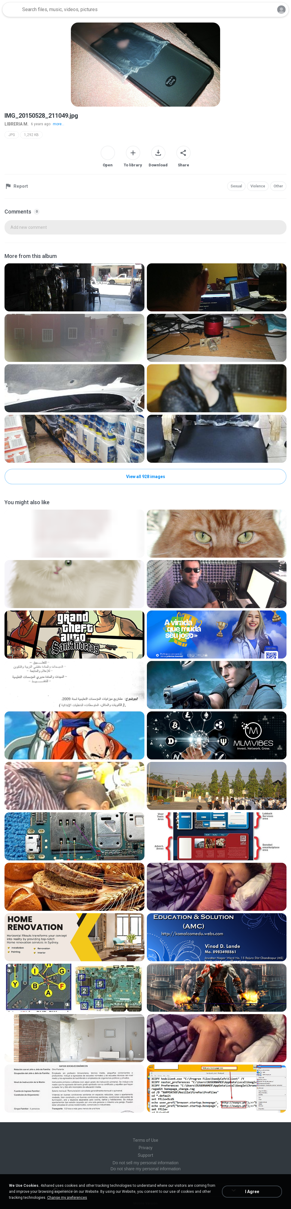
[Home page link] (11, 9)
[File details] (74, 287)
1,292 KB (31, 135)
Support (145, 1155)
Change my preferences (67, 1197)
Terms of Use (145, 1140)
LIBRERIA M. (17, 124)
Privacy (146, 1147)
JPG (11, 135)
